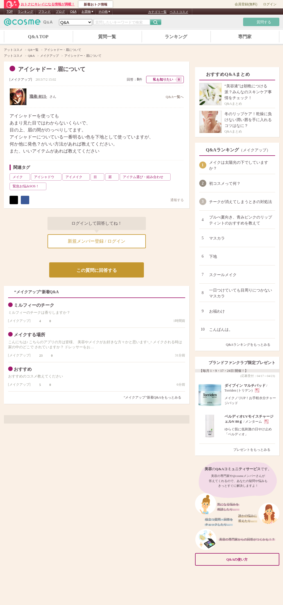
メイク (21, 177)
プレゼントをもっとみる (254, 450)
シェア (25, 200)
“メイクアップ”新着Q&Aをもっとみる (152, 397)
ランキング (25, 11)
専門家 (245, 36)
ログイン (270, 4)
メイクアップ (21, 79)
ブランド (44, 11)
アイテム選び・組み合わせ (146, 177)
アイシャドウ (47, 177)
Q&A (73, 11)
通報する (174, 200)
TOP (10, 11)
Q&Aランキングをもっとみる (250, 345)
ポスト (14, 200)
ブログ (60, 11)
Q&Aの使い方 (251, 560)
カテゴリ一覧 (157, 11)
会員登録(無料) (246, 4)
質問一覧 (107, 36)
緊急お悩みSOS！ (29, 186)
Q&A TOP (38, 36)
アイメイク (77, 177)
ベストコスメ (179, 11)
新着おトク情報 (95, 4)
